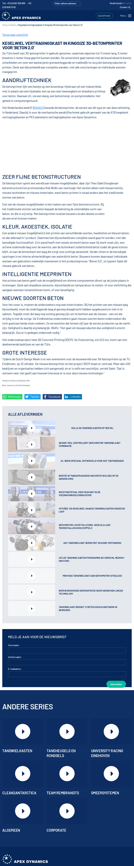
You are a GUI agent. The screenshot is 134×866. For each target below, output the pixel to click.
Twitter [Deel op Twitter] (32, 396)
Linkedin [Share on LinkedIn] (73, 396)
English (128, 3)
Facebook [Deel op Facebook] (52, 396)
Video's (13, 25)
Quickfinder (104, 15)
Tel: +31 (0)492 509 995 (13, 3)
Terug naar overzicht (15, 34)
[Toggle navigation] (126, 15)
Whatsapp (12, 396)
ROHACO (38, 107)
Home (5, 25)
